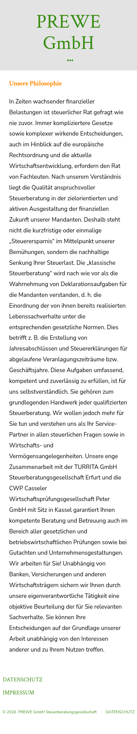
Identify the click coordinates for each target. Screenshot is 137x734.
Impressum (18, 692)
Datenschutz (23, 679)
